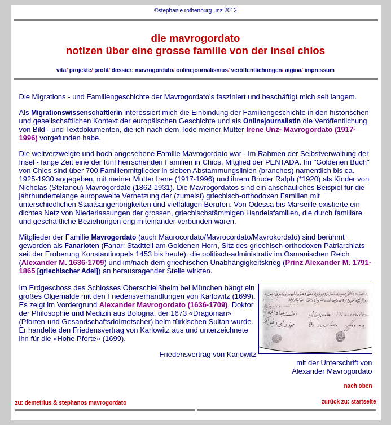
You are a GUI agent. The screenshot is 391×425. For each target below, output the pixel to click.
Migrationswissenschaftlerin (76, 113)
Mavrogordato (113, 237)
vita (61, 70)
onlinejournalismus (202, 70)
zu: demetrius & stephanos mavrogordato (71, 403)
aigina (293, 70)
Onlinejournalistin (272, 121)
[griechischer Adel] (66, 271)
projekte (80, 70)
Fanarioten (81, 246)
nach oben (358, 386)
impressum (320, 70)
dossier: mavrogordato (142, 70)
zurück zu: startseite (349, 402)
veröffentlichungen (256, 70)
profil (101, 70)
